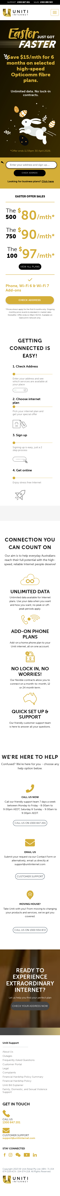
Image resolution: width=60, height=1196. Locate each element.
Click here (48, 181)
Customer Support (30, 876)
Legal (6, 1068)
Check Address (30, 300)
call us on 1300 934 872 (30, 929)
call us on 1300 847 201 (30, 822)
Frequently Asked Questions (19, 1060)
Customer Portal (12, 1064)
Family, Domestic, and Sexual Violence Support (25, 1091)
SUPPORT (18, 2)
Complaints (9, 1072)
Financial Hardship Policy (17, 1080)
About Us (8, 1051)
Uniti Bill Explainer (13, 1085)
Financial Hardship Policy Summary (23, 1076)
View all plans (30, 266)
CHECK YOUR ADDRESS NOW (30, 1005)
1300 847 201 (11, 1122)
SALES (43, 2)
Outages (7, 1055)
